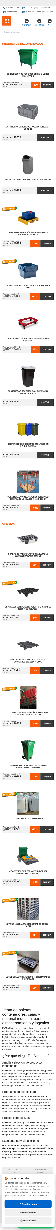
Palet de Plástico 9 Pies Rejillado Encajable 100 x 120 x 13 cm (28, 661)
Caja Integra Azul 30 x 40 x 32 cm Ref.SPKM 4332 (28, 286)
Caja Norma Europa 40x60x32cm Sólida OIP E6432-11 (28, 128)
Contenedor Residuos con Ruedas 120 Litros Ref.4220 (28, 392)
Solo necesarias (28, 1212)
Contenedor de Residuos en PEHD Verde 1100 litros (28, 75)
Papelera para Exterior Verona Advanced (28, 180)
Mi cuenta (39, 22)
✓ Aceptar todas (28, 1204)
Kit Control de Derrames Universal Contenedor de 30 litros (28, 872)
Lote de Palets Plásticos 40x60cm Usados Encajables (28, 978)
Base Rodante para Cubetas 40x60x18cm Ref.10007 (28, 339)
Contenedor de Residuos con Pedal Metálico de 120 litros (28, 766)
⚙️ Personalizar (28, 1220)
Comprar (47, 85)
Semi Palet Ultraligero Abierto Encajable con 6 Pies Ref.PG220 (28, 608)
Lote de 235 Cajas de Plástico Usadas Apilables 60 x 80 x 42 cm (28, 714)
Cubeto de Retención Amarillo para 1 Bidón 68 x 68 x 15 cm (28, 234)
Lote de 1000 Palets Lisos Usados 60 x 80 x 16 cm (28, 925)
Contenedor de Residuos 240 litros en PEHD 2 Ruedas (28, 445)
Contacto (26, 22)
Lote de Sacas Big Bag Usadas (28, 818)
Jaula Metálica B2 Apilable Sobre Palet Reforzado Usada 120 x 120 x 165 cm (28, 498)
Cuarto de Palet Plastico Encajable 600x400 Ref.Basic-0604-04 (28, 555)
